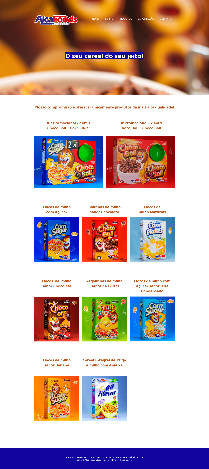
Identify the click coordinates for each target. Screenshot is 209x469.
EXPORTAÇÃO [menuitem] (146, 18)
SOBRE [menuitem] (109, 18)
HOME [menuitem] (95, 18)
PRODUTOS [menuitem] (125, 18)
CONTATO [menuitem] (166, 18)
